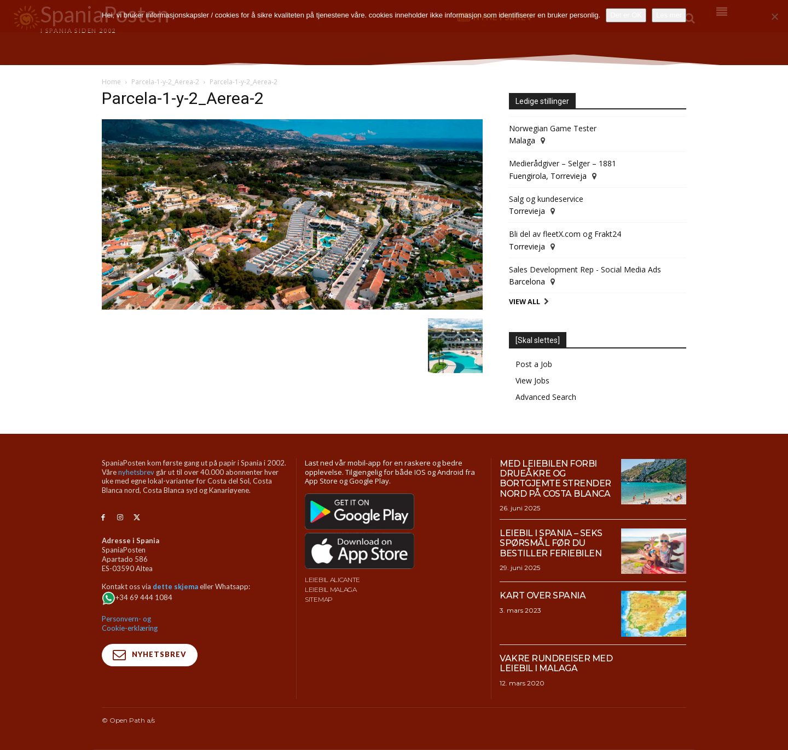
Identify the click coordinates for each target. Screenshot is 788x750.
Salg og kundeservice (546, 199)
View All (524, 301)
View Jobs (532, 380)
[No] (774, 16)
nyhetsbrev (136, 472)
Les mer (669, 15)
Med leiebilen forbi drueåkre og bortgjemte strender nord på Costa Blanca (556, 478)
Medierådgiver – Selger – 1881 (562, 163)
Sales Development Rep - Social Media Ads (585, 269)
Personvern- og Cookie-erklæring (130, 623)
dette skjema (175, 586)
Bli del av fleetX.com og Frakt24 (565, 234)
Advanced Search (545, 397)
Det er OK (626, 15)
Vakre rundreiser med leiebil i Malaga (556, 663)
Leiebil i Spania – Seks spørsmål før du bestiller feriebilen (551, 543)
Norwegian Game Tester (552, 128)
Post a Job (533, 364)
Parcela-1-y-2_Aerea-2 (165, 81)
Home (111, 81)
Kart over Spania (543, 595)
